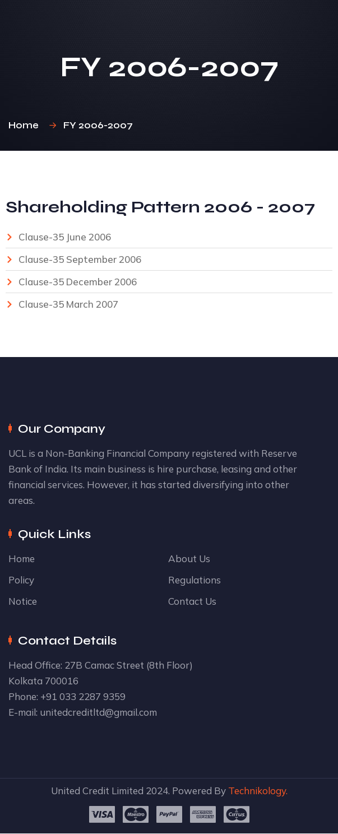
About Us (189, 558)
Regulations (194, 580)
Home (25, 125)
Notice (22, 601)
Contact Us (192, 601)
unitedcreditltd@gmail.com (98, 712)
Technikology (257, 790)
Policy (21, 580)
